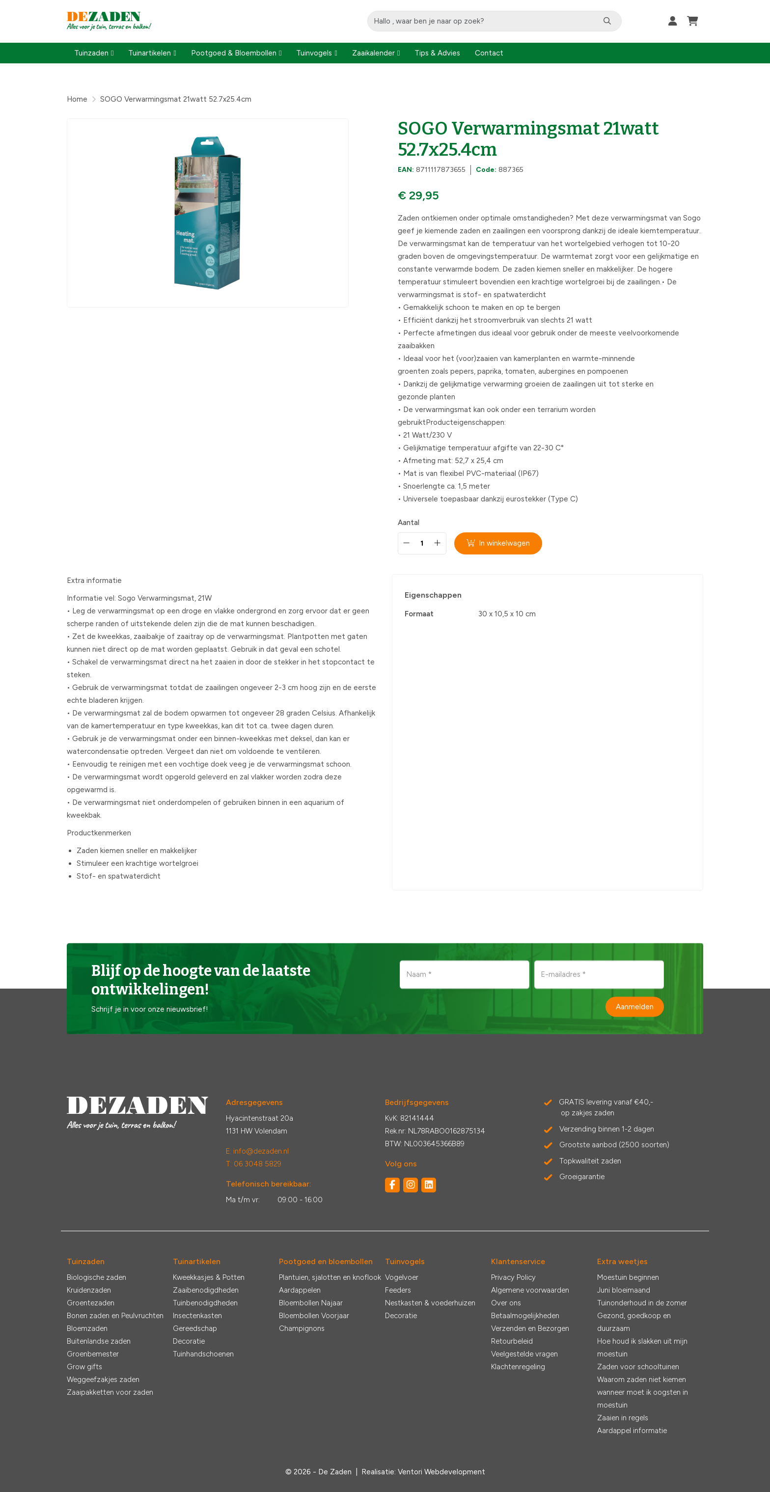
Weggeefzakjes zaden (103, 1379)
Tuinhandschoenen (203, 1354)
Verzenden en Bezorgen (530, 1328)
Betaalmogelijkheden (525, 1315)
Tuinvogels (314, 53)
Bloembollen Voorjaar (314, 1315)
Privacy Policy (513, 1277)
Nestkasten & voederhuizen (430, 1303)
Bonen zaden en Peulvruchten (115, 1315)
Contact (489, 53)
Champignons (302, 1328)
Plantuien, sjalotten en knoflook (330, 1277)
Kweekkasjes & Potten (209, 1277)
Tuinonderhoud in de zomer (642, 1303)
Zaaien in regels (622, 1417)
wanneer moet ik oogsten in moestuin (642, 1398)
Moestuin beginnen (628, 1277)
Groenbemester (93, 1354)
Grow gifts (84, 1366)
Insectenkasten (197, 1315)
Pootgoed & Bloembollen (233, 53)
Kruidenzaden (89, 1290)
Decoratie (189, 1341)
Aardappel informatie (632, 1430)
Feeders (398, 1290)
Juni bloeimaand (623, 1290)
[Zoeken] (609, 21)
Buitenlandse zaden (99, 1341)
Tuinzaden (91, 53)
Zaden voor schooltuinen (638, 1366)
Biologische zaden (96, 1277)
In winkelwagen (498, 543)
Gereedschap (195, 1328)
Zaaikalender (373, 53)
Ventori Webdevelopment (441, 1471)
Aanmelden (635, 1006)
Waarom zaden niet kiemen (641, 1379)
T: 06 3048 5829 (253, 1164)
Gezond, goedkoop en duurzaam (634, 1322)
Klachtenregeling (518, 1366)
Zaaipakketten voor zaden (110, 1392)
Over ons (506, 1303)
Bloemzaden (87, 1328)
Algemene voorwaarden (530, 1290)
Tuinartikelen (149, 53)
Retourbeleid (512, 1341)
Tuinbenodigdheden (205, 1303)
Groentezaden (90, 1303)
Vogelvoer (401, 1277)
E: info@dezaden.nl (257, 1151)
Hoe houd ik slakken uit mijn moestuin (642, 1347)
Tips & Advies (437, 53)
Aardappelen (300, 1290)
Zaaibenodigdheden (206, 1290)
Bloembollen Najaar (311, 1303)
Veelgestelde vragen (524, 1354)
